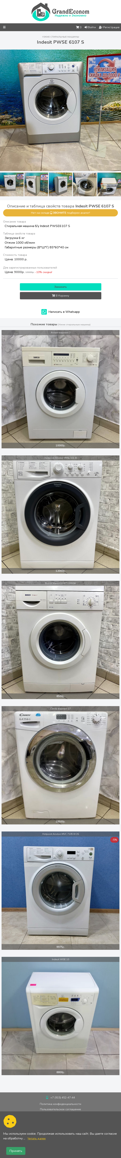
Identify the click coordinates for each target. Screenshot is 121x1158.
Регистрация (109, 27)
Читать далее (37, 1138)
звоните (59, 213)
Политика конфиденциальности (60, 1104)
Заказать (60, 287)
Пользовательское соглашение (60, 1109)
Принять (15, 1151)
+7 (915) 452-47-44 (62, 1097)
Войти (90, 27)
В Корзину (60, 296)
